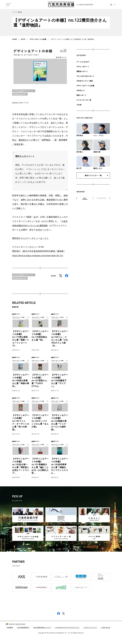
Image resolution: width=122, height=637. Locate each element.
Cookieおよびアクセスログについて (72, 627)
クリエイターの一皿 (84, 100)
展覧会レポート (82, 71)
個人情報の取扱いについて (45, 627)
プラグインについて (97, 627)
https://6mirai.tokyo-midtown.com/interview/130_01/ (39, 255)
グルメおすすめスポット (86, 76)
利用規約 (11, 627)
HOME (14, 39)
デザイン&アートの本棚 (38, 39)
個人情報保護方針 (25, 627)
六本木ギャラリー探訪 (85, 81)
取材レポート (81, 95)
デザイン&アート (83, 66)
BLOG (23, 39)
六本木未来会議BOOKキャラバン (24, 91)
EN (115, 5)
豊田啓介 (25, 94)
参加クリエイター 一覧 (93, 176)
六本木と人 (80, 90)
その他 (79, 104)
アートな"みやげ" (83, 62)
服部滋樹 (16, 94)
